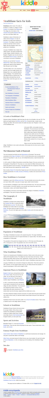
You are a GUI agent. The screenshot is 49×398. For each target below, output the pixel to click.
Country (27, 84)
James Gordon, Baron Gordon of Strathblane (13, 333)
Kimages (28, 10)
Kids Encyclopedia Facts (8, 23)
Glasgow (12, 38)
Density (27, 67)
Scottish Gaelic (32, 30)
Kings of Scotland (16, 156)
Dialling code (28, 92)
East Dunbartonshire (18, 315)
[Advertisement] (24, 15)
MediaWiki (37, 393)
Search (46, 7)
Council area (28, 78)
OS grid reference (29, 69)
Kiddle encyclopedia (15, 376)
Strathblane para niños (18, 349)
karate (4, 327)
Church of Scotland (31, 299)
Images (24, 10)
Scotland (36, 84)
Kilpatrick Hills (17, 32)
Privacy (17, 394)
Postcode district (29, 90)
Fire (26, 96)
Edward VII (12, 170)
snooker (10, 327)
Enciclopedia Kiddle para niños (33, 394)
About (13, 394)
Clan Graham (6, 274)
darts (43, 325)
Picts (25, 121)
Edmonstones (25, 154)
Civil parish (27, 74)
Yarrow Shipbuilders (9, 339)
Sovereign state (28, 86)
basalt (4, 208)
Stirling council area (19, 180)
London (27, 72)
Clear (44, 7)
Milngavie (21, 279)
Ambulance (27, 98)
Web (21, 10)
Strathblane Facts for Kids (9, 380)
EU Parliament (28, 100)
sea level (13, 205)
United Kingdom (37, 86)
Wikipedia (19, 393)
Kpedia (33, 10)
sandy (29, 210)
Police (26, 94)
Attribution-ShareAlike (16, 378)
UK (35, 110)
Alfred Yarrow (6, 338)
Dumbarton (5, 42)
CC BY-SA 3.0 (17, 392)
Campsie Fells (6, 32)
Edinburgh (28, 70)
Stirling (36, 78)
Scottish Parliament (29, 105)
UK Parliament (28, 102)
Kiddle (5, 394)
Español (37, 10)
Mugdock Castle (29, 286)
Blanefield (41, 190)
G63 (35, 90)
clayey (4, 211)
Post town (27, 88)
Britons (18, 121)
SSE (42, 72)
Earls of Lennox (13, 56)
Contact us (23, 394)
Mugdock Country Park (8, 278)
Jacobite (23, 167)
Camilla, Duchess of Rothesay (22, 171)
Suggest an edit (37, 383)
